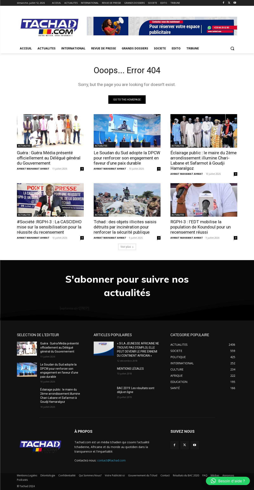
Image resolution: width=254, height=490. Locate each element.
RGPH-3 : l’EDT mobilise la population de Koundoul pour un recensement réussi (200, 227)
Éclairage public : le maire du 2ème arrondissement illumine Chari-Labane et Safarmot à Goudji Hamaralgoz (203, 160)
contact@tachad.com (111, 460)
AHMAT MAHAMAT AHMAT (33, 168)
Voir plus (127, 247)
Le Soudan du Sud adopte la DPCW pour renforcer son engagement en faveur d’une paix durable (127, 158)
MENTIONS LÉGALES (130, 368)
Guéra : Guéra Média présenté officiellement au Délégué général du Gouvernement (48, 158)
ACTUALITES (24, 145)
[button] (232, 48)
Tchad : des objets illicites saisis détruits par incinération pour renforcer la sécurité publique (125, 227)
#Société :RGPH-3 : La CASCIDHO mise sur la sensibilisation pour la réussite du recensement (49, 227)
